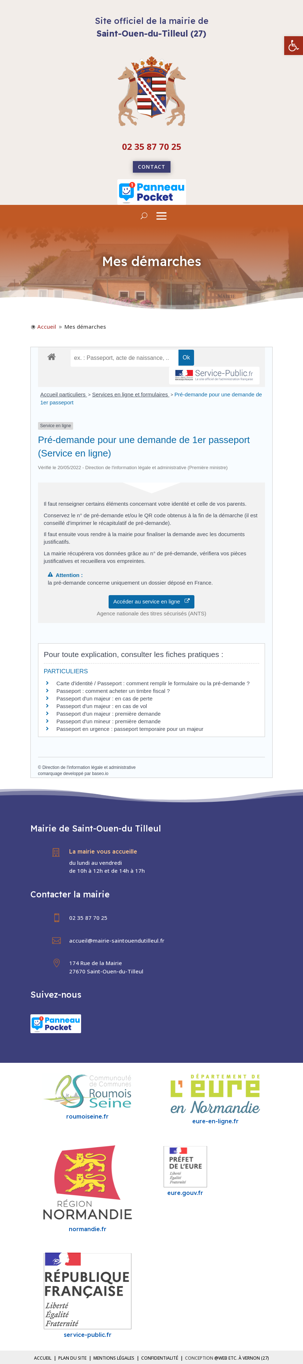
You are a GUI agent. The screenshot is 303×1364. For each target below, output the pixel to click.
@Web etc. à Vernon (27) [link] (241, 1358)
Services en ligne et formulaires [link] (130, 394)
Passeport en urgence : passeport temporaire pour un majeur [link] (129, 729)
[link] (293, 45)
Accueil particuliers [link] (63, 394)
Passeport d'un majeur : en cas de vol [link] (101, 706)
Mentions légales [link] (113, 1358)
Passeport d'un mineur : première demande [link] (108, 721)
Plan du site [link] (72, 1358)
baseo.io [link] (100, 773)
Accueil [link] (42, 1358)
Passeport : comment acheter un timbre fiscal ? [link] (113, 691)
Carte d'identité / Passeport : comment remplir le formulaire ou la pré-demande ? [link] (153, 683)
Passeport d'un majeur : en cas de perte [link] (104, 698)
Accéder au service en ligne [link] (151, 601)
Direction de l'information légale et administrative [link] (89, 767)
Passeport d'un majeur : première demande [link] (108, 714)
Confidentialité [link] (159, 1358)
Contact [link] (151, 166)
